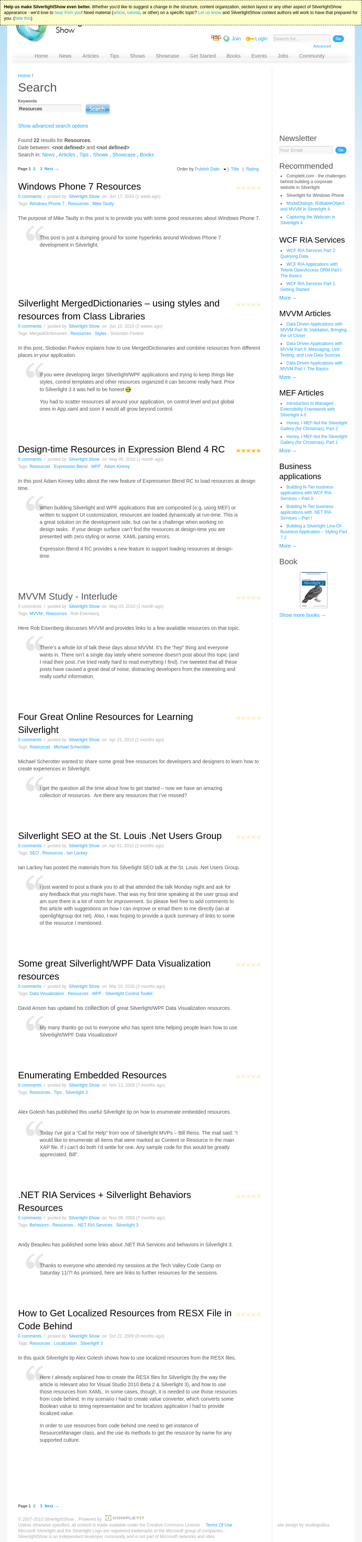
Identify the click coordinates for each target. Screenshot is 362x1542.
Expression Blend (70, 466)
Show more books (299, 615)
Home (24, 75)
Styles (101, 333)
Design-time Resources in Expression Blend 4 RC (121, 449)
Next (48, 169)
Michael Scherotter (72, 747)
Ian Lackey (77, 853)
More (285, 298)
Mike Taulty (103, 203)
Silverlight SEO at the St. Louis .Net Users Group (120, 835)
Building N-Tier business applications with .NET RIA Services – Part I (307, 512)
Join (236, 38)
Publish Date (207, 169)
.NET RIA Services (94, 1225)
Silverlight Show (84, 196)
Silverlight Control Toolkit (129, 993)
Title (235, 169)
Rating (252, 169)
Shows (100, 155)
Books (147, 155)
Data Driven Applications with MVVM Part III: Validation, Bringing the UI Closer (314, 330)
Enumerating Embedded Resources (92, 1075)
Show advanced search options (53, 126)
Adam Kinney (117, 466)
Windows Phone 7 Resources (79, 186)
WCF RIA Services (312, 239)
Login (261, 38)
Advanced (322, 46)
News (48, 155)
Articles (67, 155)
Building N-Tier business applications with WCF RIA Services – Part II (307, 493)
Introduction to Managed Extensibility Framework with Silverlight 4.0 (308, 409)
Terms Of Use (219, 1525)
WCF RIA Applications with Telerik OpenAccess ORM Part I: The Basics (312, 270)
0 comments (29, 196)
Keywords (27, 101)
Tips (84, 155)
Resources (78, 203)
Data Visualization (47, 993)
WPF (96, 466)
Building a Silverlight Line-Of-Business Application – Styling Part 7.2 (314, 531)
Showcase (124, 155)
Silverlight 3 (76, 1092)
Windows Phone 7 (47, 203)
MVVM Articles (305, 313)
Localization (65, 1343)
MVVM (36, 613)
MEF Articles (301, 392)
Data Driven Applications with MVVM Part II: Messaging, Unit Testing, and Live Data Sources (312, 349)
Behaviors (39, 1225)
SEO (34, 853)
